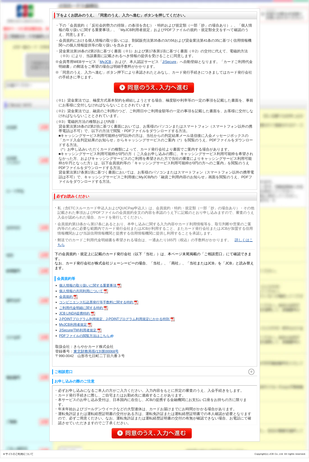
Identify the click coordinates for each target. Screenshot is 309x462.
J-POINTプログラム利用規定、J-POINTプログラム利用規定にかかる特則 (117, 319)
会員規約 (68, 297)
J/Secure (169, 62)
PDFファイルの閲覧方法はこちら (86, 336)
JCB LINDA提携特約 (77, 313)
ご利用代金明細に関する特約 (83, 308)
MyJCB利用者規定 (75, 325)
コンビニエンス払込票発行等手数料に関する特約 (98, 302)
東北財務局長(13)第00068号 (96, 351)
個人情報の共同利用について (83, 291)
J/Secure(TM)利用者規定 (80, 330)
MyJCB (105, 62)
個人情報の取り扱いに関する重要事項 (90, 285)
